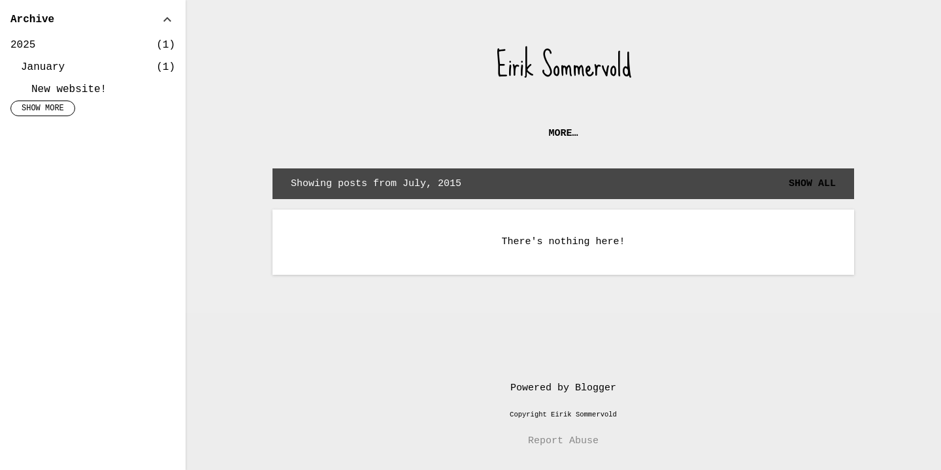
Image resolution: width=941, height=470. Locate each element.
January (43, 67)
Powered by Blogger (563, 388)
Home (517, 133)
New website (588, 133)
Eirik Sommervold (563, 65)
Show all (812, 183)
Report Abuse (563, 440)
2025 (22, 45)
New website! (69, 89)
